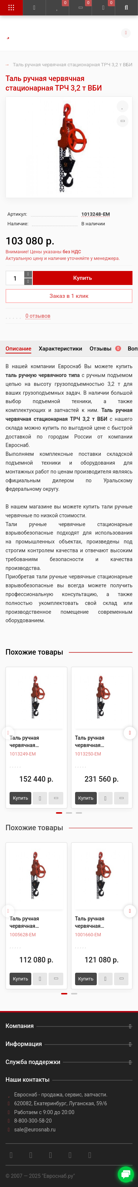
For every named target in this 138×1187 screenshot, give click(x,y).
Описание (18, 348)
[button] (59, 813)
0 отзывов (37, 316)
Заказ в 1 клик (69, 296)
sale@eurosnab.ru (35, 1130)
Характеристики (60, 348)
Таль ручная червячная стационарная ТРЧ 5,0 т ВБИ (32, 742)
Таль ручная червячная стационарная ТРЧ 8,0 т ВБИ (97, 742)
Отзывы (104, 348)
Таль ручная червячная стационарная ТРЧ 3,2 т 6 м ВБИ (97, 923)
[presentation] (8, 733)
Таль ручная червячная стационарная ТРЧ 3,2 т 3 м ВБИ (32, 923)
